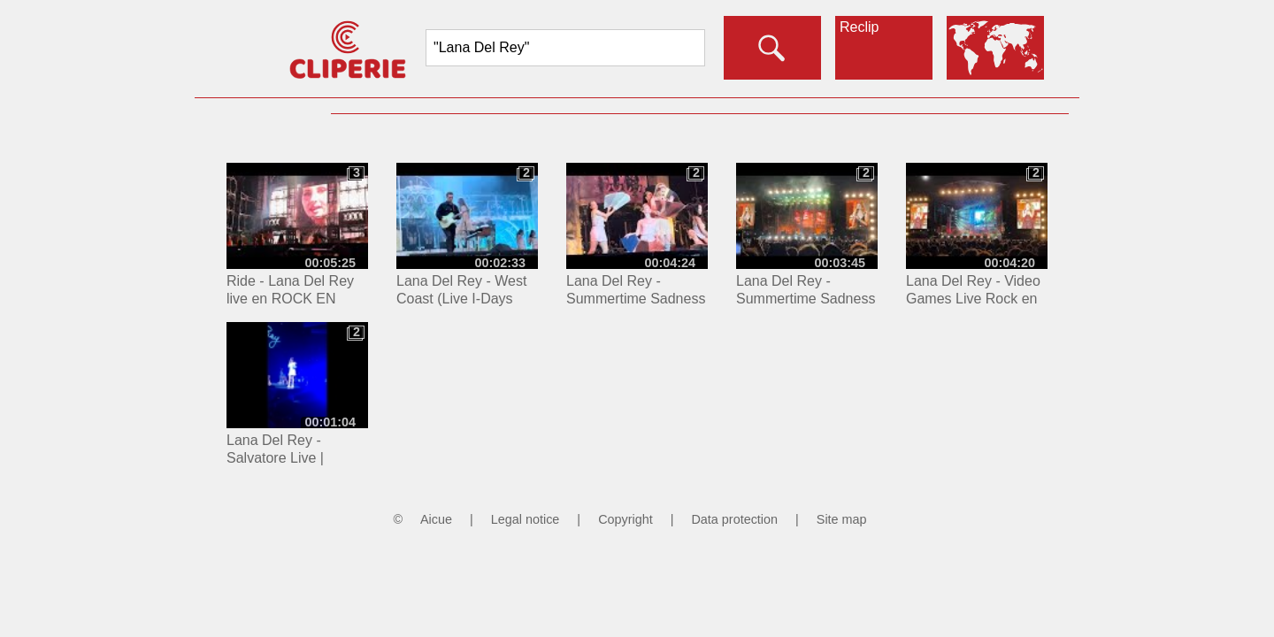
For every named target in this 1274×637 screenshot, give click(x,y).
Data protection (734, 519)
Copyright (625, 519)
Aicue (436, 519)
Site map (842, 519)
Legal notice (525, 519)
